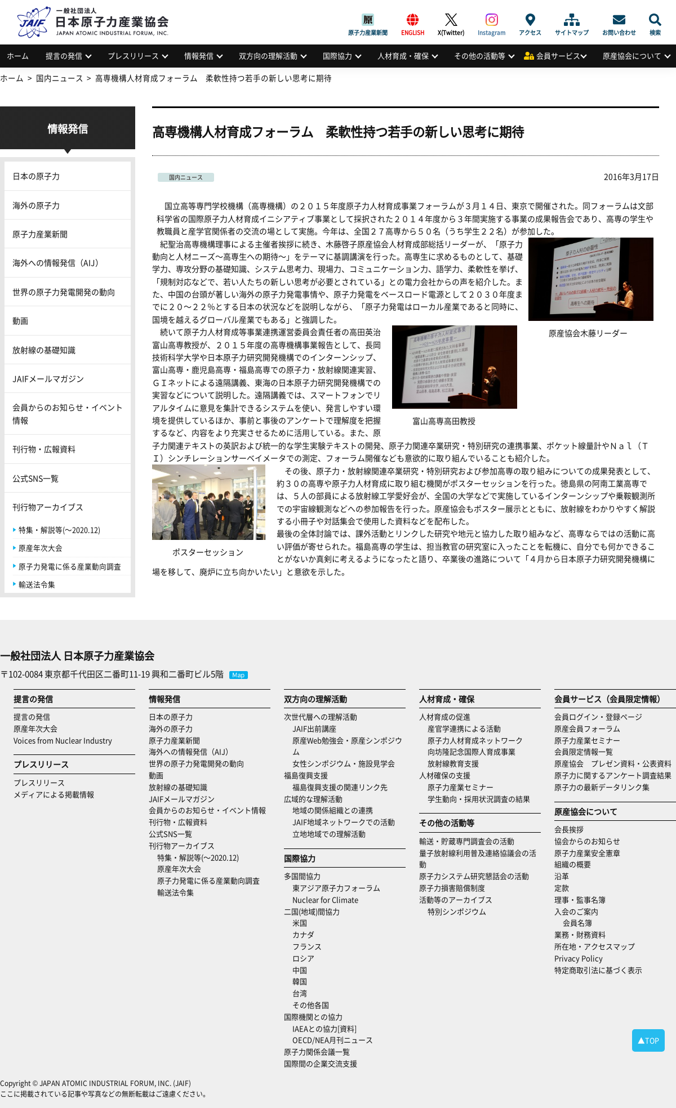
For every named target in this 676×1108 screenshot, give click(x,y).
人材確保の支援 (444, 775)
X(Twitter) (451, 19)
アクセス (530, 19)
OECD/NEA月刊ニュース (332, 1039)
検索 (655, 19)
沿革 (561, 875)
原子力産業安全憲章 (587, 852)
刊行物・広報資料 (43, 448)
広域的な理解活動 (313, 798)
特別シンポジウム (457, 911)
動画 (20, 320)
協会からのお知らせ (587, 841)
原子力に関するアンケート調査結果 (612, 775)
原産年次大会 (41, 547)
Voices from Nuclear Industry (63, 740)
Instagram (491, 19)
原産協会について (632, 55)
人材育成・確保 (403, 55)
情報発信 (199, 55)
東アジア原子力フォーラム (336, 887)
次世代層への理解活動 (320, 716)
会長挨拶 (569, 829)
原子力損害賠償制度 (452, 887)
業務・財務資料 (580, 934)
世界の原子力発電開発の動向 (63, 291)
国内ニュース (186, 177)
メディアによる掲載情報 (54, 794)
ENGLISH (412, 19)
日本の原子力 (36, 175)
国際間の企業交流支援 (320, 1063)
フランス (307, 946)
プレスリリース (133, 55)
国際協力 (337, 55)
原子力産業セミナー (460, 786)
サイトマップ (571, 19)
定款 (561, 887)
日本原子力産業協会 (98, 9)
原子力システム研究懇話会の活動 (474, 875)
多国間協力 (302, 875)
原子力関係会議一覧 (317, 1051)
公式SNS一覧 (35, 478)
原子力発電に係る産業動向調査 (70, 566)
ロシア (303, 958)
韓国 (299, 981)
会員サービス (558, 55)
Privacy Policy (578, 958)
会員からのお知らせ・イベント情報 (67, 413)
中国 (299, 969)
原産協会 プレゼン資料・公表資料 (612, 763)
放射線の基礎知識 (43, 349)
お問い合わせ (619, 19)
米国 (299, 922)
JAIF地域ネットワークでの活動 (343, 821)
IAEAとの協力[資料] (324, 1028)
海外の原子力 (36, 205)
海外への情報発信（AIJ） (57, 262)
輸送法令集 (37, 584)
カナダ (303, 934)
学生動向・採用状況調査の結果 (482, 798)
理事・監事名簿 (580, 899)
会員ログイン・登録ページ (598, 716)
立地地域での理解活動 (329, 833)
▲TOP (648, 1040)
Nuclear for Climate (325, 899)
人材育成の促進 (444, 716)
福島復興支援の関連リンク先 (340, 786)
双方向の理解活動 (268, 55)
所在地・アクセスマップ (594, 946)
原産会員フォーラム (587, 728)
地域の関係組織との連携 (332, 810)
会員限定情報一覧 (583, 751)
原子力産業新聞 (367, 19)
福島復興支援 (306, 775)
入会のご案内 (576, 911)
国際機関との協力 (313, 1016)
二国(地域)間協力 (312, 911)
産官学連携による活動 (464, 728)
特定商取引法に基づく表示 (598, 969)
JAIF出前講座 (314, 728)
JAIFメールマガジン (48, 378)
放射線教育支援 (453, 763)
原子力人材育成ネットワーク (475, 740)
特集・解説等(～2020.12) (59, 529)
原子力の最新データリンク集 (602, 786)
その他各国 (310, 1004)
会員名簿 (577, 922)
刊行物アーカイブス (47, 506)
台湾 (299, 993)
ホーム (18, 55)
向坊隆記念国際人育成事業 (471, 751)
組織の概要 (572, 864)
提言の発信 (64, 55)
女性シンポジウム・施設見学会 (343, 763)
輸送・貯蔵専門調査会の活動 (466, 841)
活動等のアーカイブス (455, 899)
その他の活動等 (479, 55)
